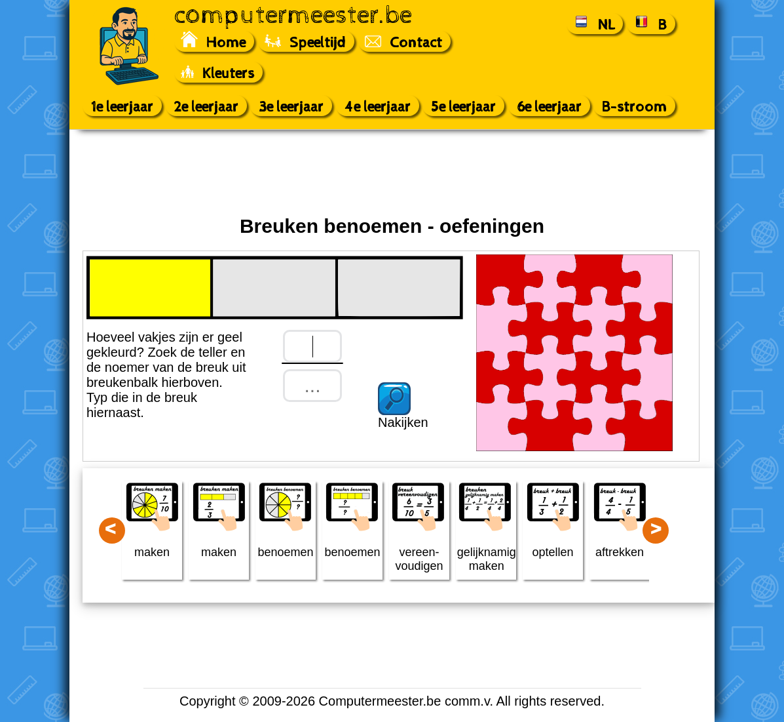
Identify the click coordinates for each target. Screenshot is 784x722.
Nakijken (403, 422)
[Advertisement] (392, 172)
